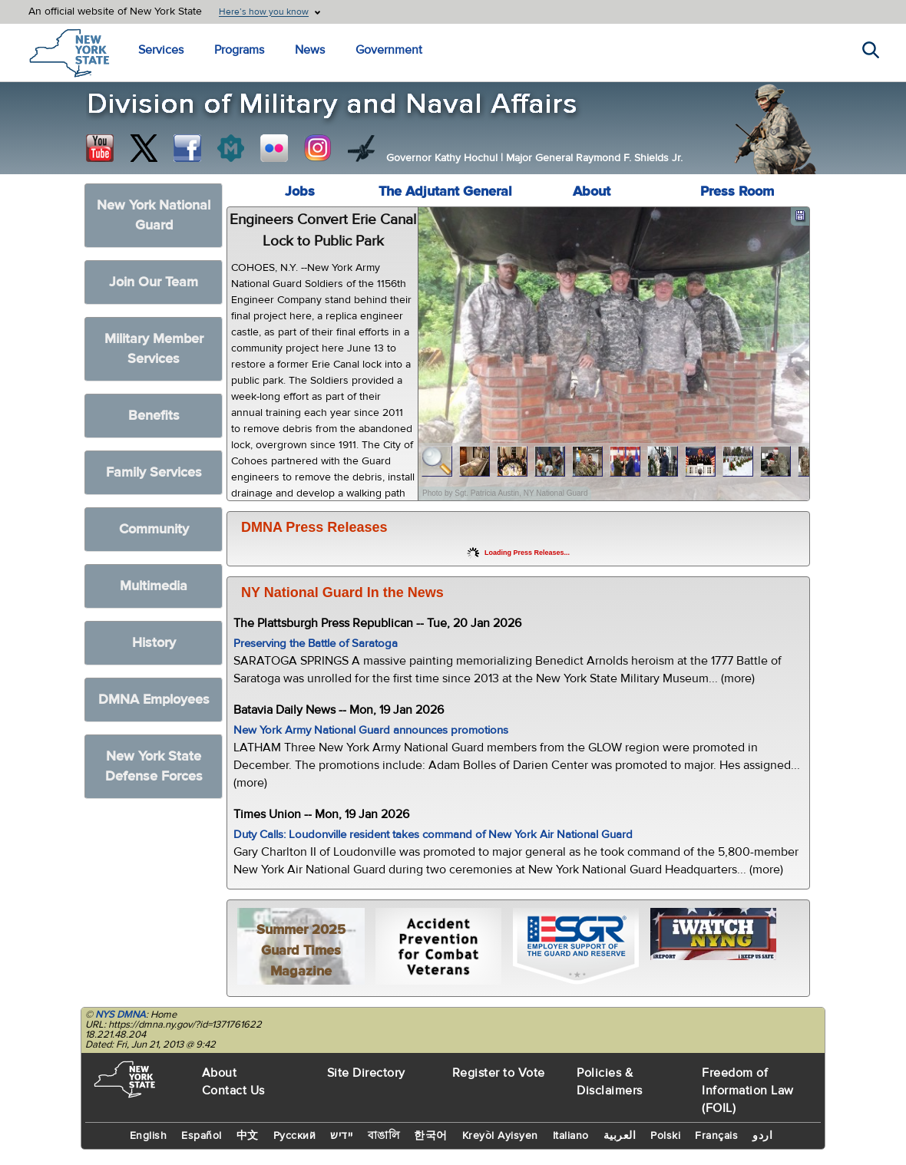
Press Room (737, 191)
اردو (762, 1136)
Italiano (571, 1136)
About (591, 191)
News (310, 50)
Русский (294, 1136)
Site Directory (366, 1073)
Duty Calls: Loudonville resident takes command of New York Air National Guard (433, 834)
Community (154, 529)
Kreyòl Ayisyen (500, 1136)
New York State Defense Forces (154, 766)
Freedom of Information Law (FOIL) (748, 1090)
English (148, 1136)
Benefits (154, 415)
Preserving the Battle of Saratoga (315, 643)
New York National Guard (153, 215)
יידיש (341, 1136)
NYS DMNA (120, 1014)
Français (716, 1136)
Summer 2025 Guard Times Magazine (301, 950)
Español (201, 1136)
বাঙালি (384, 1136)
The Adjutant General (445, 191)
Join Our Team (153, 282)
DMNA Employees (154, 699)
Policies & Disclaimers (610, 1081)
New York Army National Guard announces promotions (370, 730)
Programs (239, 50)
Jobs (300, 191)
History (154, 643)
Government (388, 50)
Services (161, 50)
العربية (620, 1136)
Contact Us (233, 1090)
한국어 (431, 1136)
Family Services (154, 472)
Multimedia (153, 586)
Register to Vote (498, 1073)
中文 (247, 1136)
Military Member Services (153, 349)
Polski (665, 1136)
